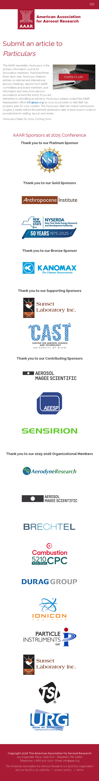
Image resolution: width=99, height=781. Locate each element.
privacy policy (63, 769)
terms (80, 769)
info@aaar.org (35, 102)
